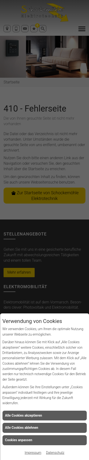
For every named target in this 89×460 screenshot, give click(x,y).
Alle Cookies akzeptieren (23, 415)
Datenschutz (55, 453)
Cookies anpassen (18, 440)
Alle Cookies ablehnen (21, 427)
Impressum (33, 453)
